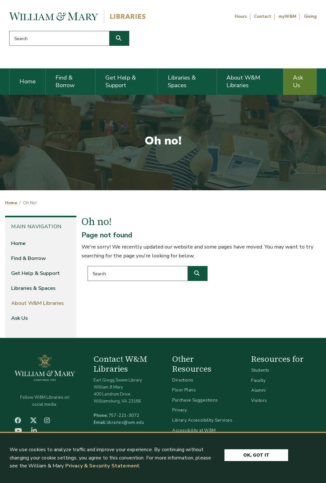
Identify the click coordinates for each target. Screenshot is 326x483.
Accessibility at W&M (194, 430)
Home (27, 81)
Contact (262, 16)
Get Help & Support (120, 81)
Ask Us (298, 81)
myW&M (287, 16)
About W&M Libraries (243, 81)
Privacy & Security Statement (102, 466)
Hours (241, 16)
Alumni (258, 390)
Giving (310, 16)
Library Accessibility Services (202, 420)
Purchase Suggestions (195, 400)
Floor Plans (184, 390)
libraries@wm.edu (125, 422)
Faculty (258, 380)
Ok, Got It (256, 455)
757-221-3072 (124, 415)
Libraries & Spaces (182, 81)
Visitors (259, 400)
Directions (182, 380)
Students (260, 370)
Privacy (179, 410)
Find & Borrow (65, 81)
